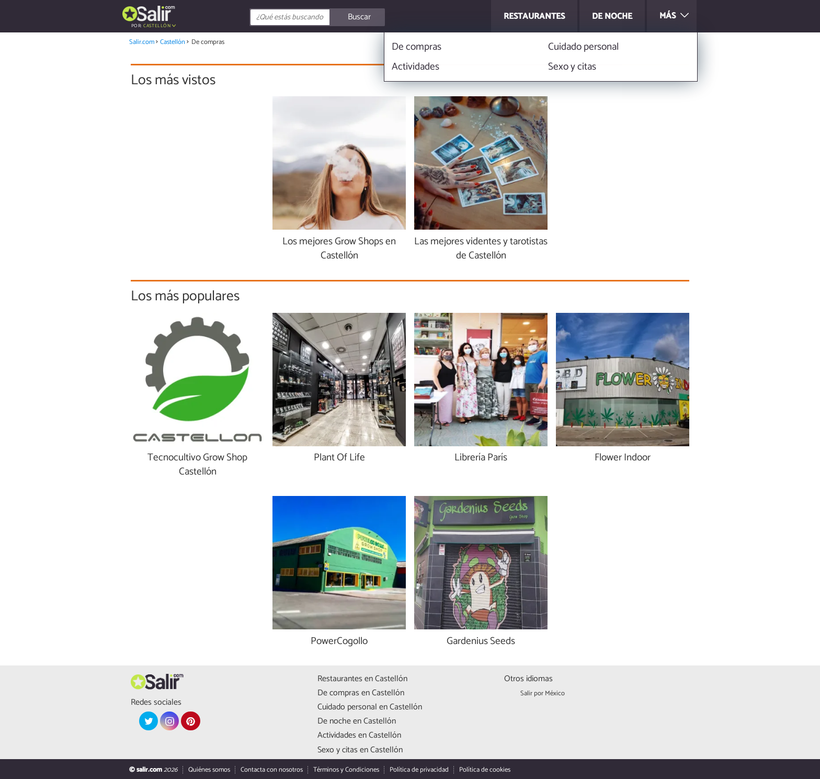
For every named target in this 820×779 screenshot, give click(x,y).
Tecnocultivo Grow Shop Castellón (197, 465)
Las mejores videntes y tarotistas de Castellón (481, 249)
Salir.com (141, 42)
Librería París (480, 458)
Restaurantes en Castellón (362, 679)
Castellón (156, 26)
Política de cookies (484, 770)
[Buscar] (364, 17)
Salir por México (542, 693)
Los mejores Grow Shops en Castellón (339, 249)
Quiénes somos (209, 770)
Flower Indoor (623, 458)
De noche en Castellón (356, 721)
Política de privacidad (419, 770)
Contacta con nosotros (272, 770)
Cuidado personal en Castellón (369, 707)
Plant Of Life (339, 458)
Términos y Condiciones (346, 770)
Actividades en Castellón (359, 735)
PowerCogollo (339, 642)
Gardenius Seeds (481, 642)
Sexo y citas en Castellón (360, 750)
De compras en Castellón (360, 693)
